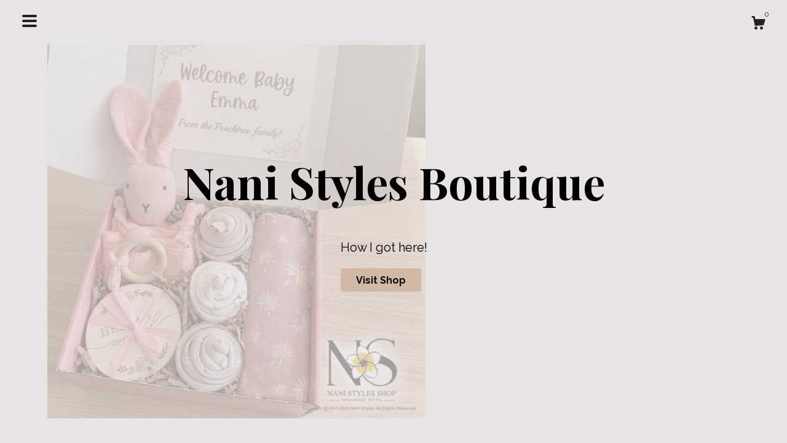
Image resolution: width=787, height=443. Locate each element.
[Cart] (758, 24)
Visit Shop (381, 280)
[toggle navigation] (29, 21)
